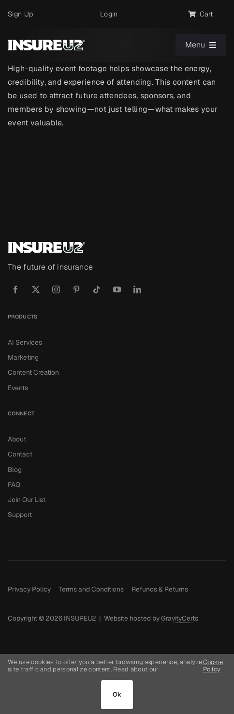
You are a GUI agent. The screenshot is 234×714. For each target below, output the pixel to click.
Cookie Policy (213, 666)
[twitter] (36, 289)
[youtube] (117, 289)
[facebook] (15, 289)
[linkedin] (137, 289)
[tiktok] (96, 289)
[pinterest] (76, 289)
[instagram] (56, 289)
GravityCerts (179, 618)
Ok (117, 694)
